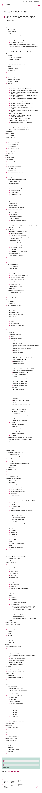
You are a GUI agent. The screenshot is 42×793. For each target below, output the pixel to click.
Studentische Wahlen (16, 380)
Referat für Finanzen (17, 350)
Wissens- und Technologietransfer (12, 552)
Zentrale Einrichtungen (12, 72)
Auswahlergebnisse (14, 214)
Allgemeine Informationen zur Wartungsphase (18, 690)
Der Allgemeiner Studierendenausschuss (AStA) (21, 340)
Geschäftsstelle (13, 586)
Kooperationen (10, 648)
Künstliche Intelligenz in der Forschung (18, 705)
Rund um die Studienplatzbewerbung (15, 209)
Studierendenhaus (14, 430)
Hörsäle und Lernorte (13, 330)
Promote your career (13, 443)
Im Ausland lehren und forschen (14, 669)
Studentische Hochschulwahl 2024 (20, 383)
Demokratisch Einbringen (17, 428)
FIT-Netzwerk (11, 526)
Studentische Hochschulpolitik (16, 338)
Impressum (20, 787)
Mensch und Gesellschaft (15, 190)
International (7, 644)
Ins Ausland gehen (9, 666)
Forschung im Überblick (10, 450)
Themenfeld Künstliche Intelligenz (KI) (15, 695)
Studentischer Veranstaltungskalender (18, 431)
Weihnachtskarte (11, 753)
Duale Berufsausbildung (13, 86)
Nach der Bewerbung (10, 259)
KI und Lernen (14, 712)
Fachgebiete (13, 582)
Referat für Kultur (16, 356)
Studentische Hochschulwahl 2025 (20, 381)
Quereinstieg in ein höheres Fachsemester (18, 220)
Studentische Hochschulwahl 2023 (20, 385)
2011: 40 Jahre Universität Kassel (17, 42)
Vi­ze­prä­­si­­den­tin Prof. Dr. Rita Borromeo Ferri (17, 64)
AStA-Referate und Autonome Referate (19, 341)
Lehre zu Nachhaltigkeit (13, 573)
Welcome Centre (11, 651)
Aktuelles (12, 321)
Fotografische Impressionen (18, 616)
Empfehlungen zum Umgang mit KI (15, 701)
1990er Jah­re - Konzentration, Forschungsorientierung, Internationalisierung (23, 46)
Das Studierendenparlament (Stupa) (19, 374)
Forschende (13, 579)
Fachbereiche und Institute (13, 68)
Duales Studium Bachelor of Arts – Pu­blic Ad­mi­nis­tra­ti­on (21, 122)
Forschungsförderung (12, 480)
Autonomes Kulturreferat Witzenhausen (20, 372)
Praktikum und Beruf (12, 303)
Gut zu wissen (14, 512)
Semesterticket (15, 398)
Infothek (10, 318)
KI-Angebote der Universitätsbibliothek (18, 719)
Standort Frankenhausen (12, 151)
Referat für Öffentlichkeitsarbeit (19, 354)
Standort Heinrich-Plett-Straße (13, 142)
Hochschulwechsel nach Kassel (17, 222)
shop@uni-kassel (9, 745)
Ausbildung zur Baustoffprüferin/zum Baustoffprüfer (21, 88)
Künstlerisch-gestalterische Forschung (18, 491)
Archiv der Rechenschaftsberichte (19, 359)
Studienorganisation (11, 301)
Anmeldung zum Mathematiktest (17, 282)
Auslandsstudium (12, 307)
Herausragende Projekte (12, 458)
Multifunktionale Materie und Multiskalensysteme (17, 471)
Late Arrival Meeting (13, 295)
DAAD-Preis (11, 441)
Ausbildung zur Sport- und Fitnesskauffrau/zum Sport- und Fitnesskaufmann (22, 108)
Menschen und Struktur (13, 577)
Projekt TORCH (13, 575)
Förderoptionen (12, 497)
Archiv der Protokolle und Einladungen (20, 378)
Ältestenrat (15, 376)
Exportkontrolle (13, 539)
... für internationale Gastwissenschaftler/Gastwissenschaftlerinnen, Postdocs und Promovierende (22, 656)
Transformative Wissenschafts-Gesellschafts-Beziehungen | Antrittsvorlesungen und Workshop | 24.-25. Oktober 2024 (23, 607)
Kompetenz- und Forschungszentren (16, 456)
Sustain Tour (11, 638)
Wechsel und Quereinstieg (14, 218)
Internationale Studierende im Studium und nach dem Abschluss (20, 437)
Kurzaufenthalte (12, 310)
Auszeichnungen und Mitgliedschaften (15, 459)
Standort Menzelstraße (12, 146)
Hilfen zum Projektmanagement (17, 537)
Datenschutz (20, 783)
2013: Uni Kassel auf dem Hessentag (18, 40)
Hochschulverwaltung (12, 70)
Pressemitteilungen (10, 723)
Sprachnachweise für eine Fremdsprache (18, 235)
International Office (11, 675)
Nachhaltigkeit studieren (11, 622)
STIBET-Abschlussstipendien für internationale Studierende (20, 439)
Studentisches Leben (12, 329)
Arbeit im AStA (14, 426)
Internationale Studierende (13, 229)
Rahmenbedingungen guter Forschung (16, 528)
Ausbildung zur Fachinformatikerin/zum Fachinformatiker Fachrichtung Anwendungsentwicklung (24, 96)
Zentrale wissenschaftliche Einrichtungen (15, 452)
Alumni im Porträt (11, 135)
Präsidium (10, 55)
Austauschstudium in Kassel (14, 240)
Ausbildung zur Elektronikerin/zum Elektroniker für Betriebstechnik (23, 90)
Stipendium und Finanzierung (16, 247)
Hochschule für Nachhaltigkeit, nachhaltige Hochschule (16, 556)
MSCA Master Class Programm (19, 517)
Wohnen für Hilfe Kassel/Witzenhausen (19, 420)
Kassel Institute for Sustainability (14, 564)
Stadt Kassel (10, 153)
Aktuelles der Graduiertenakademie (17, 543)
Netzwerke (10, 635)
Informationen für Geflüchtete (14, 253)
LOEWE (13, 504)
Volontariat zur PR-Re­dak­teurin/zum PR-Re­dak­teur (20, 118)
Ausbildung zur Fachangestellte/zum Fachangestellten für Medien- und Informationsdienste (24, 93)
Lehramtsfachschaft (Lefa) (18, 389)
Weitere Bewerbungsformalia (14, 227)
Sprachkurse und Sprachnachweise (17, 325)
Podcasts (8, 743)
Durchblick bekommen (12, 177)
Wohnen (9, 260)
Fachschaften (14, 387)
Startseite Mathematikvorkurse (16, 273)
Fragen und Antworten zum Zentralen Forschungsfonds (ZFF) (23, 500)
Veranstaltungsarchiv (15, 604)
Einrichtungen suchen (6, 784)
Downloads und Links (15, 323)
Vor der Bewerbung (10, 175)
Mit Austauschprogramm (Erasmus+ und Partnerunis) (21, 242)
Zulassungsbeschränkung (14, 212)
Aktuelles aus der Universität (10, 682)
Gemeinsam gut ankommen (13, 81)
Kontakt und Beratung (10, 446)
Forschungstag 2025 (14, 530)
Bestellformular (11, 751)
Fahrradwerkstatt (15, 407)
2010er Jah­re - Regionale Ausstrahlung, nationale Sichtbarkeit (21, 38)
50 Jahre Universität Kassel (16, 36)
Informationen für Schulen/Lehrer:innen (16, 207)
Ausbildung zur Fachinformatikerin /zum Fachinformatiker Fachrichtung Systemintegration (24, 99)
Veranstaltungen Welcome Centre (15, 662)
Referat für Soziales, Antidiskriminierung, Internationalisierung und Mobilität (26, 346)
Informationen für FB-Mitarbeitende (16, 693)
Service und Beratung (15, 394)
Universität (7, 26)
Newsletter (10, 680)
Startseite (3, 8)
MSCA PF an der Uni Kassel (17, 513)
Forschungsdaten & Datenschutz (17, 536)
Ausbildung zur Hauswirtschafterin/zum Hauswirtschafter (22, 103)
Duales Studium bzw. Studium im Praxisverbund (18, 120)
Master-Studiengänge (12, 168)
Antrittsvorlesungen (14, 571)
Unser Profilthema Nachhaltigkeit (14, 558)
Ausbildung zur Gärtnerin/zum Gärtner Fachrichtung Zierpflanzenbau (24, 101)
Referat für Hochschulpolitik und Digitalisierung (22, 348)
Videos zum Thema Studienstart (14, 297)
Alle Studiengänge (9, 159)
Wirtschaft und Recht (15, 192)
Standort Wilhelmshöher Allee (13, 140)
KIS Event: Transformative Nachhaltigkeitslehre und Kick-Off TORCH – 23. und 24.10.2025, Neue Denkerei (25, 602)
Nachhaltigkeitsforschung (11, 562)
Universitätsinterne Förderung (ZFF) (17, 498)
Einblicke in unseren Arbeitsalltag (14, 79)
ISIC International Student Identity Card (19, 411)
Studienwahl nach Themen (14, 183)
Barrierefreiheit (20, 785)
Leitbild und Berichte (12, 31)
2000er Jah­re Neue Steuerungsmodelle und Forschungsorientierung (22, 44)
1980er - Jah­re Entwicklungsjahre (15, 48)
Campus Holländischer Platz (13, 139)
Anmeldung (14, 199)
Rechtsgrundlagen (15, 393)
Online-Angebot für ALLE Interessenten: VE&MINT (20, 281)
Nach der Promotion (11, 551)
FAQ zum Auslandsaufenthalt (16, 327)
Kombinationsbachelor (13, 162)
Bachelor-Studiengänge (12, 161)
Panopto (12, 787)
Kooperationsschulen (13, 205)
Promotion (10, 549)
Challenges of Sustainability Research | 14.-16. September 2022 (24, 618)
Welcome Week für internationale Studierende (17, 294)
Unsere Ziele (11, 565)
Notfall (19, 779)
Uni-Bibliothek (13, 784)
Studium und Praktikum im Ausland (14, 305)
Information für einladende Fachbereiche (18, 658)
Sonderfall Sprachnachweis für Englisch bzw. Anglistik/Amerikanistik (24, 225)
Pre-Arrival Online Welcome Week (15, 292)
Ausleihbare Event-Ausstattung (13, 749)
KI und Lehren (14, 710)
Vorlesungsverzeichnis (13, 782)
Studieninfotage (12, 201)
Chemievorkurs (12, 270)
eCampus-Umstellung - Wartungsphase (15, 688)
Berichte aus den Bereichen (13, 727)
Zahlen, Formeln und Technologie (17, 188)
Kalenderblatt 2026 (11, 747)
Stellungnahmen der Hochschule (14, 730)
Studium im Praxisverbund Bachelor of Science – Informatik (22, 125)
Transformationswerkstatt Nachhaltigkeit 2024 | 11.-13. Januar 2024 (25, 611)
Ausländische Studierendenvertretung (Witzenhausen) (23, 370)
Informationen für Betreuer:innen (18, 519)
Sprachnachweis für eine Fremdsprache (16, 224)
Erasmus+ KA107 (15, 249)
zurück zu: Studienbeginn (15, 284)
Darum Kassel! (10, 257)
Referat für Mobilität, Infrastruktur (19, 343)
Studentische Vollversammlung (18, 433)
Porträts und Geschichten (11, 740)
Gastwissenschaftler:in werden (16, 489)
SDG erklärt (10, 560)
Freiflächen (10, 631)
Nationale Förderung (14, 502)
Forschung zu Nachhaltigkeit (14, 569)
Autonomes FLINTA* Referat (18, 363)
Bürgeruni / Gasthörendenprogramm (15, 174)
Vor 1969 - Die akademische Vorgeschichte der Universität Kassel (21, 51)
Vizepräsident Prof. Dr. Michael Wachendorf (17, 62)
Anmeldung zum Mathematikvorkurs (17, 279)
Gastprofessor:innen (14, 580)
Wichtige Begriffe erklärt (13, 266)
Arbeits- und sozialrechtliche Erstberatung (20, 415)
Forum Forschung (12, 465)
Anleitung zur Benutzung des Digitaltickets (21, 400)
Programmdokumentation (18, 612)
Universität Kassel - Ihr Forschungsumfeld (20, 523)
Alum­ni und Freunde (10, 133)
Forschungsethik (14, 534)
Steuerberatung (15, 418)
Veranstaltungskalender (12, 444)
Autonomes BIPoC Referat (18, 365)
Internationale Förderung (15, 506)
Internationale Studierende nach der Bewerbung (17, 290)
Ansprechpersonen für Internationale (16, 255)
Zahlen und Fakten (11, 29)
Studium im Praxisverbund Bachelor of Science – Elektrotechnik (23, 124)
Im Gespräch (11, 593)
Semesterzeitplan (15, 243)
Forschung (7, 448)
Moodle (12, 785)
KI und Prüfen (14, 714)
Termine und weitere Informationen (17, 277)
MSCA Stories (14, 521)
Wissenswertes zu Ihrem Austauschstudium (19, 251)
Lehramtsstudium (11, 164)
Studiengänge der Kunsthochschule (14, 166)
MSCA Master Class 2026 (17, 515)
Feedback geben (19, 781)
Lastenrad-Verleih (15, 406)
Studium (6, 155)
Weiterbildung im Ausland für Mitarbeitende (16, 671)
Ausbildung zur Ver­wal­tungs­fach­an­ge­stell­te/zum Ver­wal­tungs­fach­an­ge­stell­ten (24, 111)
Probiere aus (11, 196)
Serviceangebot (12, 482)
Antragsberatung (14, 484)
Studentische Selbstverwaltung (15, 334)
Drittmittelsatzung (14, 532)
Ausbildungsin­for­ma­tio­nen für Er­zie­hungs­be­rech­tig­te (19, 129)
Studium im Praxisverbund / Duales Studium (16, 172)
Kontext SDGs (13, 567)
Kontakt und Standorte (10, 137)
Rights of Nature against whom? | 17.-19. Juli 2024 (21, 609)
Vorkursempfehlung (13, 268)
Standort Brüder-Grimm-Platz (13, 148)
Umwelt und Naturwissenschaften (17, 185)
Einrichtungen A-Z (11, 73)
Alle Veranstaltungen (14, 599)
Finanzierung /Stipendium (14, 312)
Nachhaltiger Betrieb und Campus (12, 626)
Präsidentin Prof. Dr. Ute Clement (15, 57)
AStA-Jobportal (13, 435)
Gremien (9, 66)
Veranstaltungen (12, 541)
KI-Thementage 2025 (13, 697)
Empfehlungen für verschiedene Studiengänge (19, 275)
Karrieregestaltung (14, 493)
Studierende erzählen (13, 203)
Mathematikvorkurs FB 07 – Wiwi (15, 286)
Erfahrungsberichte (12, 316)
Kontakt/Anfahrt (6, 782)
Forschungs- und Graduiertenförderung (13, 478)
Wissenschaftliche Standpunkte (14, 729)
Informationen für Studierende (15, 692)
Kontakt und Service (10, 673)
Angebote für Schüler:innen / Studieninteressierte (17, 179)
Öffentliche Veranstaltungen (11, 732)
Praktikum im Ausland (13, 308)
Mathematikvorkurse (13, 271)
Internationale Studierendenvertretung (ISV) (20, 409)
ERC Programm (15, 508)
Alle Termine (11, 642)
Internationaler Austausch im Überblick (13, 646)
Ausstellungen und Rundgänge (13, 736)
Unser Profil (8, 27)
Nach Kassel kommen (10, 650)
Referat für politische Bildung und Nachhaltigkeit (22, 357)
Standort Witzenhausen (12, 150)
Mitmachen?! (13, 422)
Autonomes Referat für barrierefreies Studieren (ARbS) (23, 368)
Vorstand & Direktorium (15, 584)
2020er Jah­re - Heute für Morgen (15, 35)
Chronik (9, 33)
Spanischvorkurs (12, 288)
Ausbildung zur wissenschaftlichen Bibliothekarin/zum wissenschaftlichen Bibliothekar (21, 116)
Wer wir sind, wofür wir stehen (13, 77)
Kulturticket (14, 402)
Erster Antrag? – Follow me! (17, 485)
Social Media (8, 742)
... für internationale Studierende (15, 653)
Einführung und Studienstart (13, 264)
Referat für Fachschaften (18, 352)
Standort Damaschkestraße (13, 144)
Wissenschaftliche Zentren (14, 454)
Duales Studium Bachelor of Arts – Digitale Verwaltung (21, 127)
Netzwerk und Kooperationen (14, 592)
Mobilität (9, 633)
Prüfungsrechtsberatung (16, 413)
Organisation (8, 53)
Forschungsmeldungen (13, 472)
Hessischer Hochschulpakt (13, 686)
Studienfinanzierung (11, 262)
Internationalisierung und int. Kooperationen (16, 677)
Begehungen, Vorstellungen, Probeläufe (18, 487)
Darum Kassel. (10, 83)
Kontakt (31, 1)
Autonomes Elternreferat (18, 366)
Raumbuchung (15, 396)
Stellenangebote (9, 131)
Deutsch (37, 1)
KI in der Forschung (14, 716)
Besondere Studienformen (14, 211)
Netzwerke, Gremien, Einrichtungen (14, 461)
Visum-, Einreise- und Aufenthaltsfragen (16, 660)
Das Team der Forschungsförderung (17, 547)
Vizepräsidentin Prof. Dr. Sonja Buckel (16, 61)
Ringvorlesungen (11, 734)
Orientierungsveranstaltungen (14, 181)
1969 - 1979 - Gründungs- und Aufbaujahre (17, 50)
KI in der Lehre (13, 708)
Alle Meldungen (13, 597)
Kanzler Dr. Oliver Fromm (14, 59)
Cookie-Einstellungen (6, 787)
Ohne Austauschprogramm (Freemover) (18, 245)
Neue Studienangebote (12, 170)
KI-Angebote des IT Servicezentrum (17, 721)
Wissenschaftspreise (16, 495)
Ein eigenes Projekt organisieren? (18, 424)
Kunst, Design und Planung (16, 186)
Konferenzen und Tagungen (11, 738)
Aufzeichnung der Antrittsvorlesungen (20, 614)
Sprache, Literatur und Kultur (16, 194)
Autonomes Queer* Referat (18, 361)
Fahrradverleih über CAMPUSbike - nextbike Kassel (21, 404)
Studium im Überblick (10, 157)
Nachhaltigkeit (7, 554)
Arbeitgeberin (8, 75)
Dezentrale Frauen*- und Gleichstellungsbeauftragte (20, 588)
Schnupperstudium (14, 198)
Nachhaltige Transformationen (13, 474)
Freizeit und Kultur (12, 332)
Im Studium (8, 299)
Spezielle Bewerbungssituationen (15, 216)
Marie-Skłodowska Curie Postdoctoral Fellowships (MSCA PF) (22, 510)
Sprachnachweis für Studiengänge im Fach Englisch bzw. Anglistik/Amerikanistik (21, 238)
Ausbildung (10, 85)
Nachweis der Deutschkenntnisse (17, 233)
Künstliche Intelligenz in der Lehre (17, 703)
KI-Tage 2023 (13, 699)
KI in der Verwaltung (14, 718)
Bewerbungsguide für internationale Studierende (18, 231)
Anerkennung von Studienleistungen (16, 314)
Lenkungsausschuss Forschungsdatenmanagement (19, 463)
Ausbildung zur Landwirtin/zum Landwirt (18, 105)
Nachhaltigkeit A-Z (11, 629)
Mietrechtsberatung (15, 417)
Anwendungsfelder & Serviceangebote (16, 706)
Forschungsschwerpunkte (11, 469)
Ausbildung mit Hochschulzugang (15, 113)
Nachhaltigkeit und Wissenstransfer (13, 624)
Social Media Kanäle (6, 780)
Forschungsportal (11, 467)
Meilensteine (13, 590)
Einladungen (14, 391)
